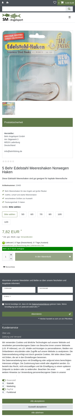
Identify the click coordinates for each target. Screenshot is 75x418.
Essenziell (11, 380)
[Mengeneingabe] (5, 257)
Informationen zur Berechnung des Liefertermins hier (23, 246)
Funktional (11, 392)
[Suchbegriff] (34, 8)
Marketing (11, 386)
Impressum (61, 369)
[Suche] (69, 8)
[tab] (37, 122)
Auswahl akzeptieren (37, 407)
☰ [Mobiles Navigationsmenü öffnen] (69, 17)
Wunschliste (9, 267)
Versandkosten (26, 237)
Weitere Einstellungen (12, 395)
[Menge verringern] (11, 259)
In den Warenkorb (53, 256)
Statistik (10, 383)
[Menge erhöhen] (11, 255)
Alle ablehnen (37, 412)
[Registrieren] (7, 2)
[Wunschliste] (54, 2)
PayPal (10, 389)
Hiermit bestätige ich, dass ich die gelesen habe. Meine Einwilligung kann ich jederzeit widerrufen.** (36, 305)
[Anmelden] (3, 2)
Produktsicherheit (13, 122)
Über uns (6, 333)
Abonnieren (51, 314)
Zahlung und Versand (11, 337)
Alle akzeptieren (37, 401)
